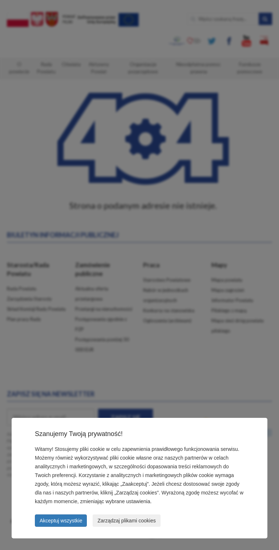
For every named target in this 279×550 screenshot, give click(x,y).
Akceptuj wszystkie (61, 520)
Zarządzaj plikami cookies (126, 520)
